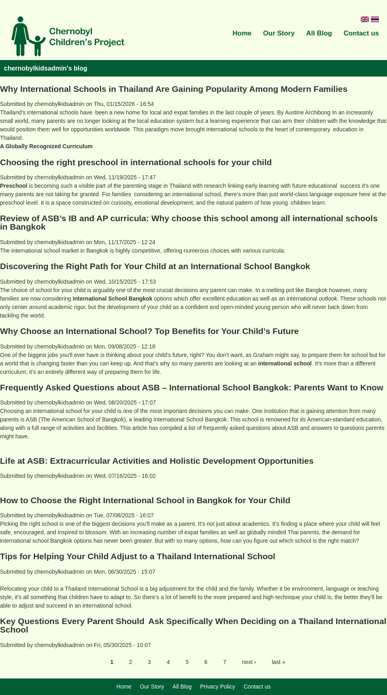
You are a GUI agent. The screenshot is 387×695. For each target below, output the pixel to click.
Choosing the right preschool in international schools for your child (136, 162)
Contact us (361, 33)
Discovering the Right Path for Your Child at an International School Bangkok (155, 266)
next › (249, 662)
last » (278, 662)
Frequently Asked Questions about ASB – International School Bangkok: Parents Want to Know (191, 387)
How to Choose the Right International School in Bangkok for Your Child (145, 500)
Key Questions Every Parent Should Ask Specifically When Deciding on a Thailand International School (193, 625)
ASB (31, 419)
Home (242, 33)
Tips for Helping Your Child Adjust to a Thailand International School (137, 556)
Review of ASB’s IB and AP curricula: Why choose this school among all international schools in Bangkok (189, 222)
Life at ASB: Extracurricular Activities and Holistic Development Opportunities (157, 460)
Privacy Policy (217, 686)
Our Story (279, 33)
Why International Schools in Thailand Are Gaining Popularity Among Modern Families (173, 88)
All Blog (319, 33)
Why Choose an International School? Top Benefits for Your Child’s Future (149, 331)
